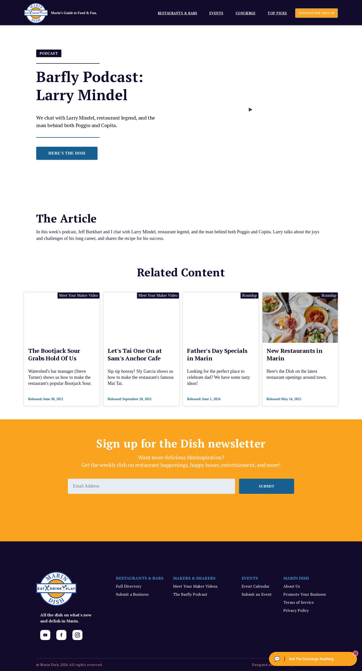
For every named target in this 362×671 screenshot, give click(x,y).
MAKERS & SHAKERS (194, 578)
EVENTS (216, 13)
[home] (68, 13)
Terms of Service (298, 602)
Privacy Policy (296, 610)
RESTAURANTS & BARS (139, 578)
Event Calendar (255, 586)
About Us (291, 586)
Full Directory (128, 586)
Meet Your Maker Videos (195, 586)
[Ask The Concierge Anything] (313, 659)
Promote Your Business (304, 594)
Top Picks (277, 13)
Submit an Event (257, 594)
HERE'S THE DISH (67, 153)
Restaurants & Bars (177, 13)
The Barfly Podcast (190, 594)
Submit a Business (132, 594)
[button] (175, 13)
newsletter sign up (316, 13)
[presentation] (106, 507)
